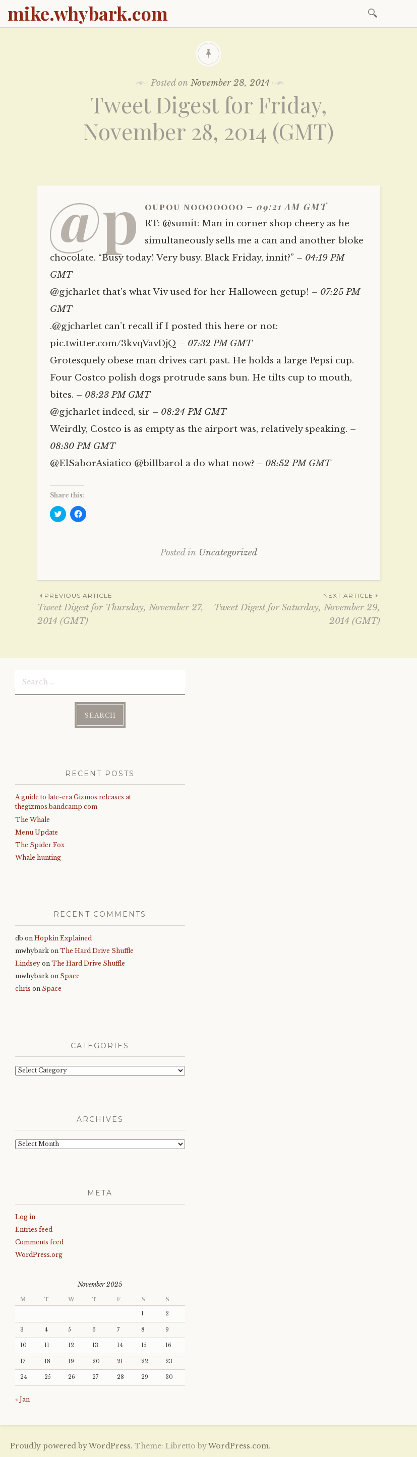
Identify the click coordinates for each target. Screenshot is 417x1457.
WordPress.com (238, 1445)
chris (23, 988)
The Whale (32, 819)
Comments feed (39, 1242)
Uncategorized (228, 552)
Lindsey (27, 963)
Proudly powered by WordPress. (71, 1445)
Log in (25, 1217)
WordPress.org (39, 1254)
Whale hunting (38, 857)
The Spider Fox (40, 845)
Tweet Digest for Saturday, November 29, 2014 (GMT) (294, 608)
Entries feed (33, 1229)
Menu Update (36, 832)
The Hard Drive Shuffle (97, 951)
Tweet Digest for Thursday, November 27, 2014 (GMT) (123, 608)
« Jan (22, 1399)
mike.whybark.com (88, 13)
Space (70, 976)
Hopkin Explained (63, 938)
